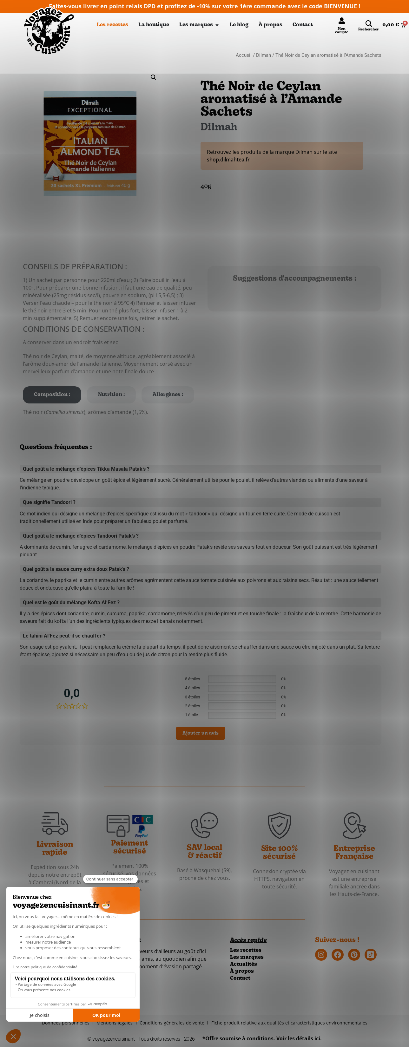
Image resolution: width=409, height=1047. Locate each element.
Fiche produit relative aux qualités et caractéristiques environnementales (289, 1023)
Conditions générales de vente (172, 1023)
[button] (153, 77)
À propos (242, 971)
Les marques (247, 957)
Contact (240, 978)
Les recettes (245, 950)
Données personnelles (65, 1023)
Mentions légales (114, 1023)
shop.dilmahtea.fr (228, 159)
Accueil (244, 55)
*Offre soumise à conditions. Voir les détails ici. (262, 1038)
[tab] (52, 394)
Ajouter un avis (200, 733)
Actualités (243, 964)
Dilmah (263, 55)
